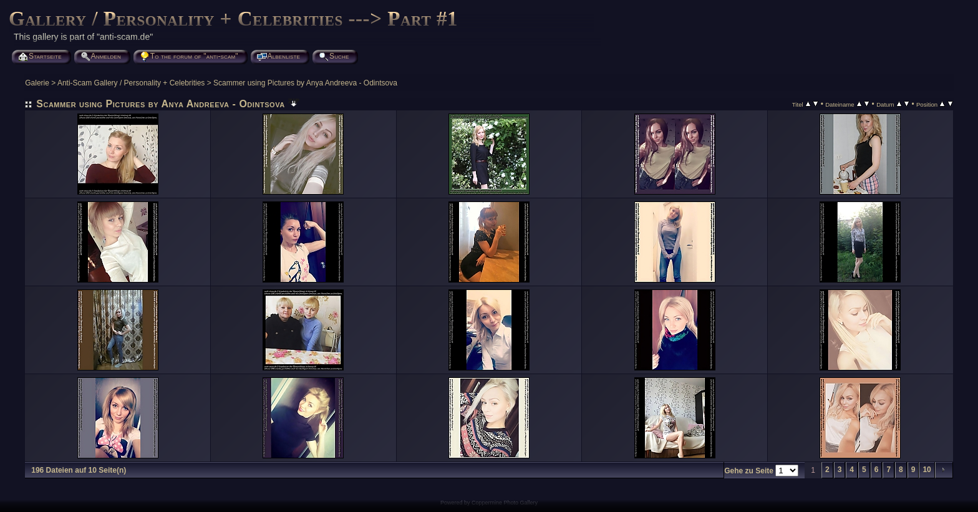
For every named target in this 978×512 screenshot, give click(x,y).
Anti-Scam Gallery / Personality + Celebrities (131, 83)
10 (926, 469)
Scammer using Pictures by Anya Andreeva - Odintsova (305, 83)
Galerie (37, 83)
